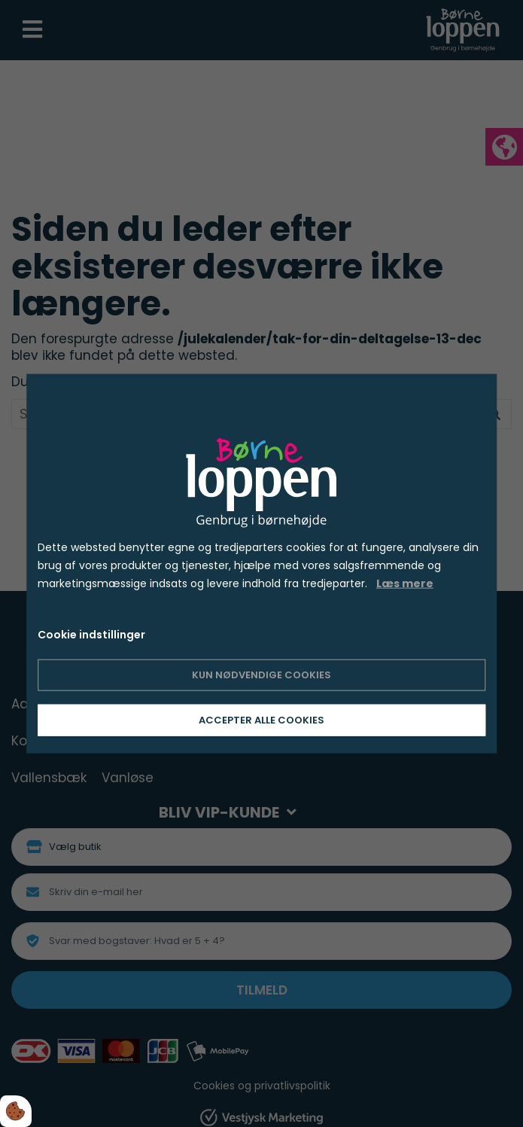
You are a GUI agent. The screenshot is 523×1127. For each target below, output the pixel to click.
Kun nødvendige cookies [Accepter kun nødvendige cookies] (261, 675)
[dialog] (261, 563)
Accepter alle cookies (261, 720)
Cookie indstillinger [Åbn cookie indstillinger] (91, 634)
